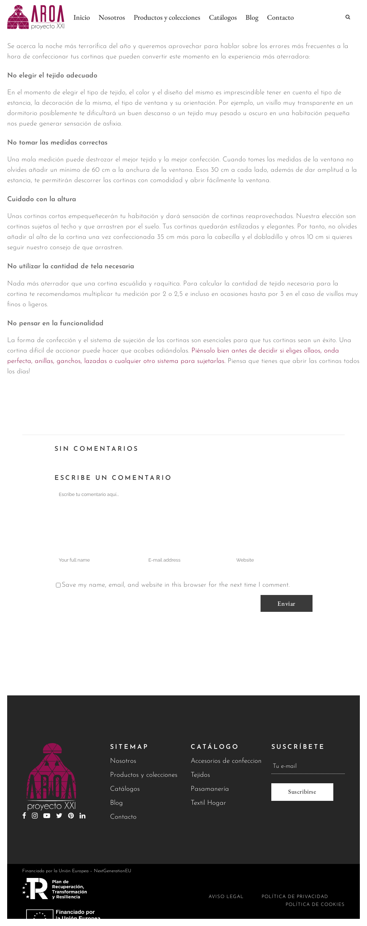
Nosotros (123, 761)
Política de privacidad (295, 896)
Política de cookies (315, 904)
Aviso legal (226, 896)
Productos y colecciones (143, 775)
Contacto (123, 817)
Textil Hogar (208, 803)
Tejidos (200, 775)
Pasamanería (210, 789)
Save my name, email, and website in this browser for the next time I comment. (176, 585)
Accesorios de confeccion (226, 761)
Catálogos (125, 789)
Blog (116, 803)
